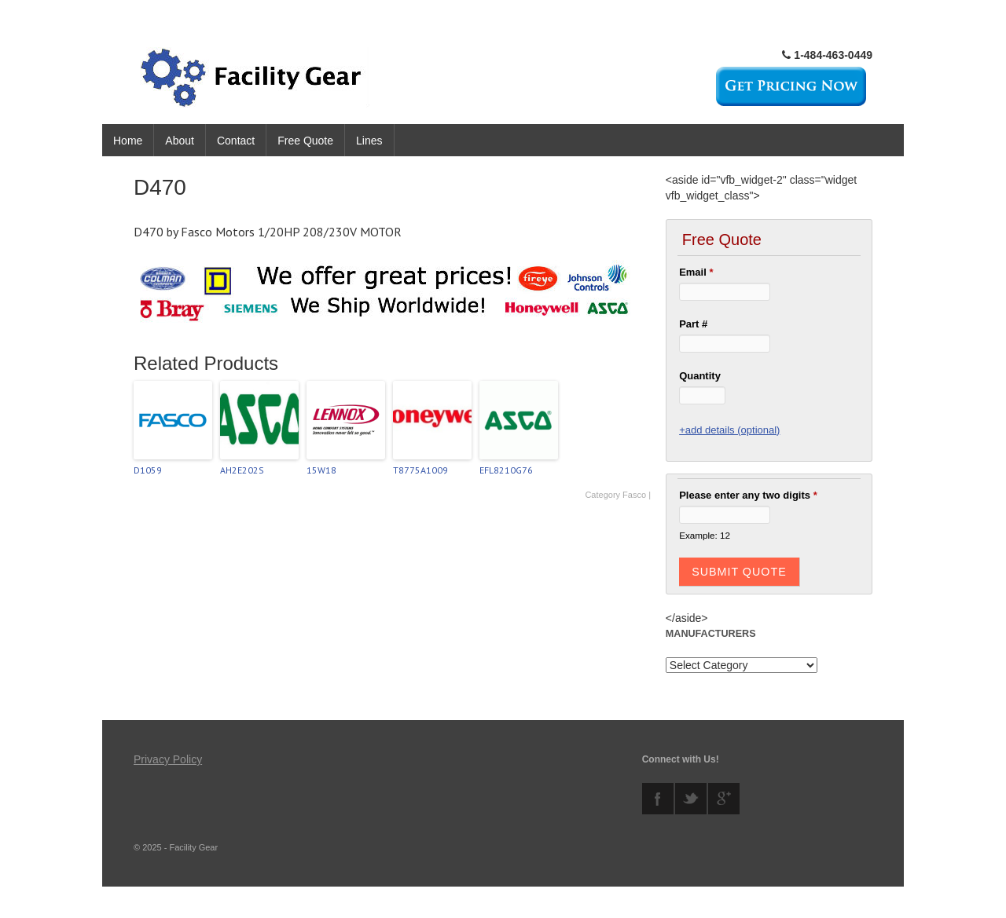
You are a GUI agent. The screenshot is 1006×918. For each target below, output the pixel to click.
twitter (691, 798)
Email (696, 272)
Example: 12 (704, 535)
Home (127, 140)
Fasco (634, 494)
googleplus (724, 798)
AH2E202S (242, 470)
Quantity (700, 376)
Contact (236, 140)
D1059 (148, 470)
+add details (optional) (729, 430)
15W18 (321, 470)
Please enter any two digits (748, 495)
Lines (369, 140)
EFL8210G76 (506, 470)
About (179, 140)
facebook (658, 798)
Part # (693, 324)
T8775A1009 (420, 470)
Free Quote (305, 140)
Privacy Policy (168, 759)
